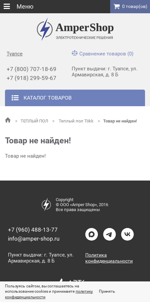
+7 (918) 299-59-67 (31, 78)
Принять (107, 291)
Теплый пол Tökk (73, 120)
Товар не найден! (117, 120)
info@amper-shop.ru (33, 238)
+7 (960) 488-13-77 (33, 229)
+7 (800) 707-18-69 (31, 69)
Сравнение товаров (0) (102, 54)
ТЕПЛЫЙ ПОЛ (32, 120)
